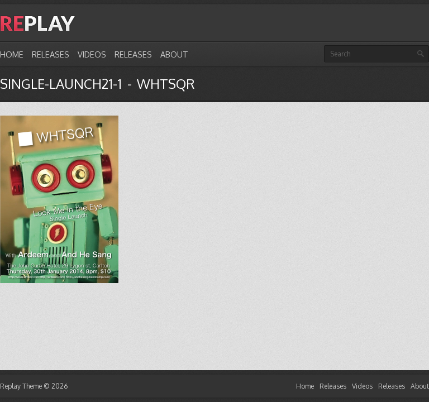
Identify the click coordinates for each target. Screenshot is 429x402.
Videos (92, 54)
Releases (50, 54)
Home (11, 54)
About (174, 54)
